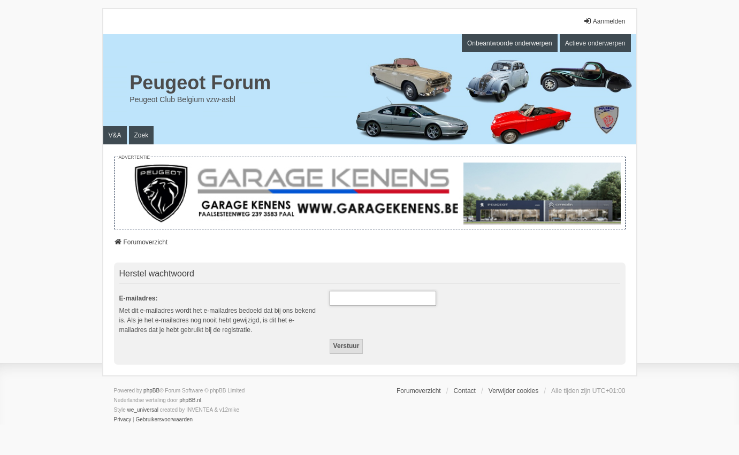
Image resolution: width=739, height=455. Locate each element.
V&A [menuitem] (115, 135)
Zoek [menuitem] (141, 135)
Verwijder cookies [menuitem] (513, 391)
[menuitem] (123, 420)
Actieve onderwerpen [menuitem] (595, 43)
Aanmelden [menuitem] (604, 21)
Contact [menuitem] (465, 391)
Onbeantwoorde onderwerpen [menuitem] (509, 43)
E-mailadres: (138, 298)
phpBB (151, 391)
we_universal (142, 410)
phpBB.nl (190, 400)
